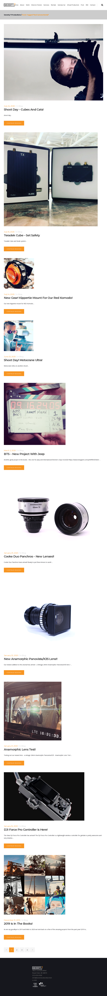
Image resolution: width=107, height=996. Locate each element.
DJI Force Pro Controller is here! (26, 829)
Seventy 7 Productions (11, 15)
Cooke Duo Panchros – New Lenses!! (29, 556)
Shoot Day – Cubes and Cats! (23, 109)
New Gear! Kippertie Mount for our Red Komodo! (38, 298)
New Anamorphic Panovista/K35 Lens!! (30, 659)
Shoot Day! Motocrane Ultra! (23, 360)
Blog (20, 106)
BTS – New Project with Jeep (24, 454)
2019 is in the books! (18, 923)
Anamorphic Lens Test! (20, 749)
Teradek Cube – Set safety (22, 235)
